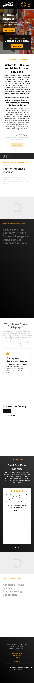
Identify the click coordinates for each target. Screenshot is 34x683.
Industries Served (17, 655)
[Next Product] (15, 156)
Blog (17, 661)
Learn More (9, 30)
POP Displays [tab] (17, 411)
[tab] (15, 548)
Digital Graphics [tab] (10, 415)
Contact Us (17, 46)
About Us (17, 659)
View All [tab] (7, 411)
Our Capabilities (17, 657)
